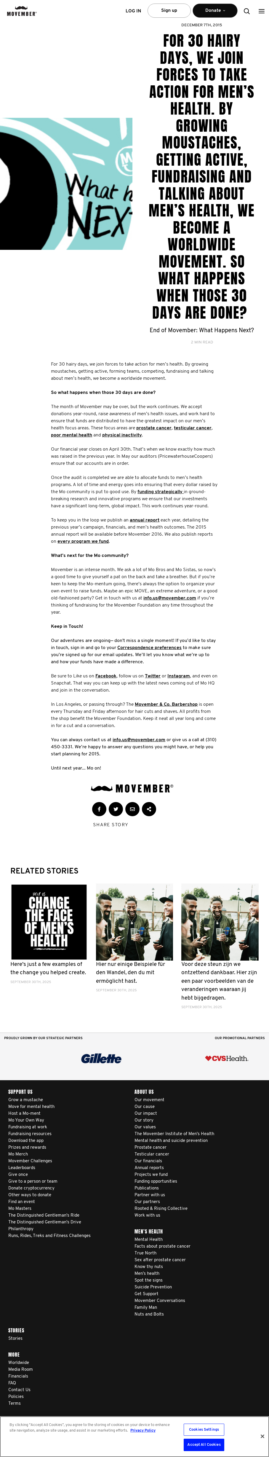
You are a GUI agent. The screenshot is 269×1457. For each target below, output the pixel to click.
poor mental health (71, 435)
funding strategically (160, 492)
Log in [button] (133, 11)
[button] (261, 11)
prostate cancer (154, 428)
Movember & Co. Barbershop (166, 704)
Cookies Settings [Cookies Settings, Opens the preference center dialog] (204, 1430)
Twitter (153, 676)
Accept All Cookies (203, 1445)
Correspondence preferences (149, 648)
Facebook (105, 676)
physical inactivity (122, 435)
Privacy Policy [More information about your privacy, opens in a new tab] (143, 1430)
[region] (134, 1436)
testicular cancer (193, 428)
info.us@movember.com (169, 598)
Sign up (169, 10)
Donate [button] (215, 13)
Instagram (178, 676)
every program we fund (83, 541)
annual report (144, 520)
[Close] (262, 1436)
